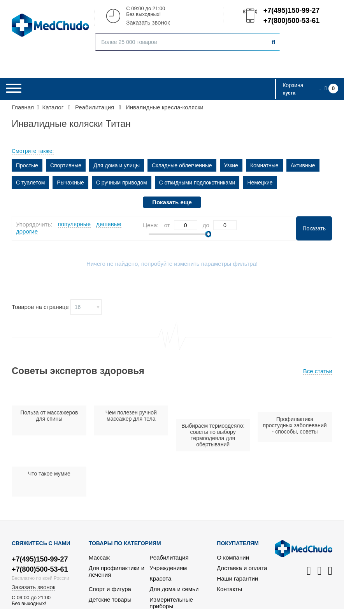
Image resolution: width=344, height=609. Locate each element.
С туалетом (30, 182)
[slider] (208, 234)
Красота (160, 578)
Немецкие (259, 182)
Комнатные (264, 165)
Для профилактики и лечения (116, 571)
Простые (27, 165)
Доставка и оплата (242, 568)
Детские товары (110, 599)
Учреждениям (168, 568)
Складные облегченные (182, 165)
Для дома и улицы (116, 165)
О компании (233, 557)
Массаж (99, 557)
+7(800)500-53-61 (291, 21)
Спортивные (65, 165)
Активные (303, 165)
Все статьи (317, 371)
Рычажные (70, 182)
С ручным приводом (121, 182)
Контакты (229, 589)
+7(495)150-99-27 (291, 10)
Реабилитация (168, 557)
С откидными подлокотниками (197, 182)
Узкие (231, 165)
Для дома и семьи (173, 589)
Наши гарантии (237, 578)
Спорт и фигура (110, 589)
